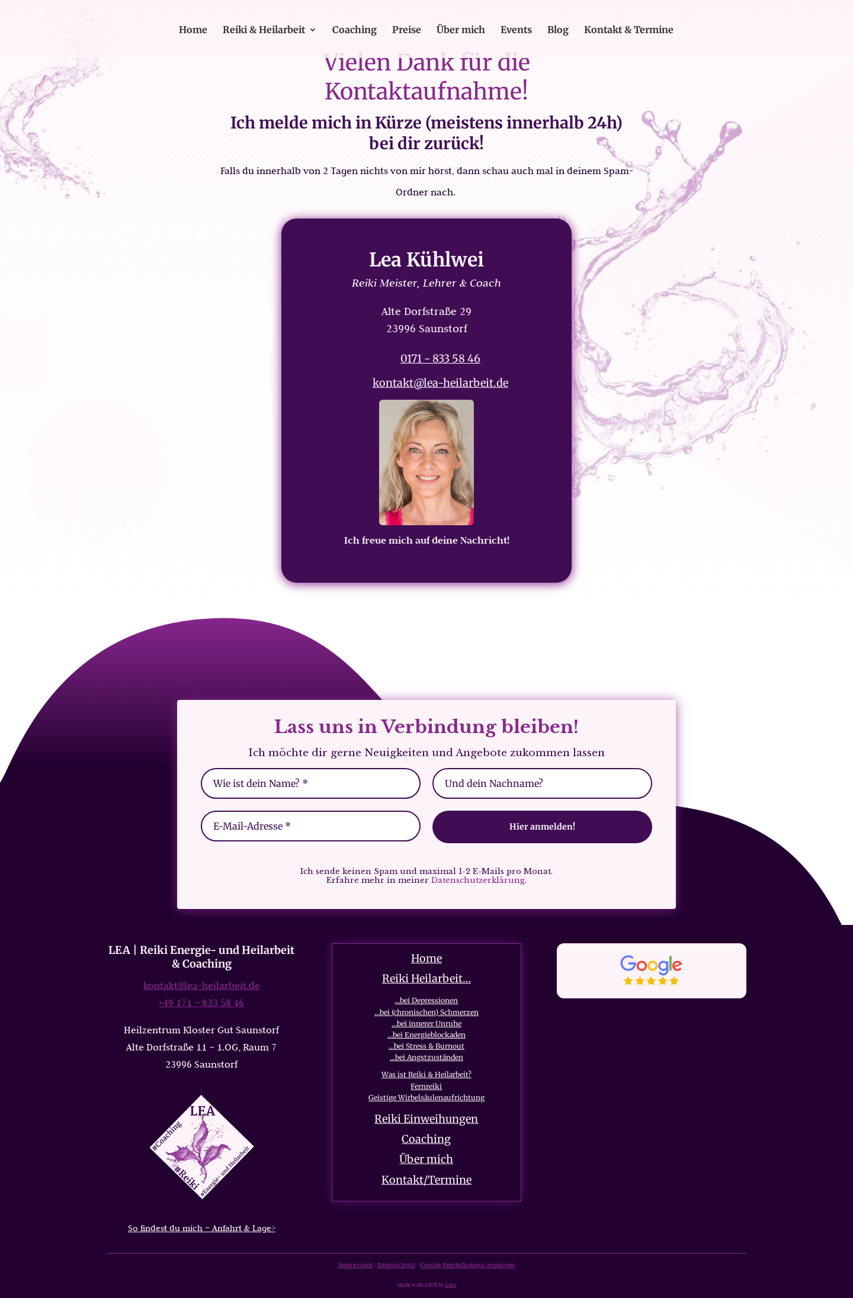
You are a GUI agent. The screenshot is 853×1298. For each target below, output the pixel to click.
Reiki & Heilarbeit (264, 30)
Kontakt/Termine (426, 1180)
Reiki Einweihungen (426, 1119)
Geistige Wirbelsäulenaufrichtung (426, 1097)
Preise (406, 30)
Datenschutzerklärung (478, 880)
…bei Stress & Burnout (426, 1046)
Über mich (461, 30)
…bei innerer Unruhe (426, 1023)
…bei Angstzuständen (426, 1057)
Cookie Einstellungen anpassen (467, 1265)
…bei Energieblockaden (426, 1034)
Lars (450, 1284)
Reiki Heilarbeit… (426, 978)
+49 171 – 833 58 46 (201, 1002)
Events (516, 30)
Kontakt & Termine (629, 30)
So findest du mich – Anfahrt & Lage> (201, 1228)
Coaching (354, 30)
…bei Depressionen (426, 1000)
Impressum (355, 1265)
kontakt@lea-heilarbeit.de (440, 383)
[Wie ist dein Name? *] (311, 783)
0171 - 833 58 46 (440, 358)
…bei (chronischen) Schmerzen (426, 1012)
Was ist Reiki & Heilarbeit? (426, 1074)
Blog (558, 30)
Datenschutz (396, 1265)
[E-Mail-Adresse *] (311, 826)
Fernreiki (426, 1086)
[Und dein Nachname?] (542, 783)
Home (193, 30)
